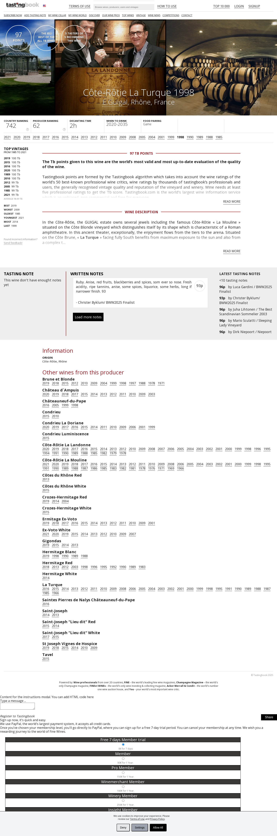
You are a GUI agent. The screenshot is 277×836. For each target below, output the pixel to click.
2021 (7, 137)
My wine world (77, 15)
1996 (257, 449)
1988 (209, 137)
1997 (132, 383)
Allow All (158, 827)
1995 (267, 449)
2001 (161, 137)
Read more (231, 201)
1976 (151, 468)
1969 (170, 468)
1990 (190, 137)
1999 (170, 137)
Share (269, 718)
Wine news (154, 15)
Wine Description (141, 212)
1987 (84, 468)
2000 (228, 449)
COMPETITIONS (171, 15)
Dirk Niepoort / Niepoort (252, 331)
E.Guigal (115, 101)
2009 (122, 137)
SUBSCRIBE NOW (13, 15)
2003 (151, 394)
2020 (16, 137)
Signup (254, 6)
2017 (45, 137)
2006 (132, 427)
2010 (113, 137)
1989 (199, 137)
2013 (84, 137)
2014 (74, 137)
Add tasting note (35, 15)
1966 (180, 468)
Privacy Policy (157, 819)
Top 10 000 (221, 6)
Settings (140, 827)
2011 (103, 137)
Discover (94, 15)
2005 (141, 137)
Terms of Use (137, 819)
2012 (93, 137)
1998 (180, 137)
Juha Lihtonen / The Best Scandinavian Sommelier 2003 (245, 311)
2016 (55, 137)
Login (239, 6)
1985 (218, 137)
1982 (103, 453)
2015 (65, 137)
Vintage (141, 15)
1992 (113, 567)
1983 (113, 468)
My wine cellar (57, 15)
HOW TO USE (167, 6)
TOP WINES (128, 15)
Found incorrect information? (21, 241)
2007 (161, 449)
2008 (132, 137)
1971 (161, 383)
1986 (93, 468)
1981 (132, 468)
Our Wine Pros (111, 15)
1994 (45, 453)
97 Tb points (141, 153)
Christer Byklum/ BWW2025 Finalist (239, 300)
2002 (209, 449)
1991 (55, 453)
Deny (123, 827)
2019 (26, 137)
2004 (151, 137)
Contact (186, 15)
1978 (151, 383)
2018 (36, 137)
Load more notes (88, 317)
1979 (113, 453)
